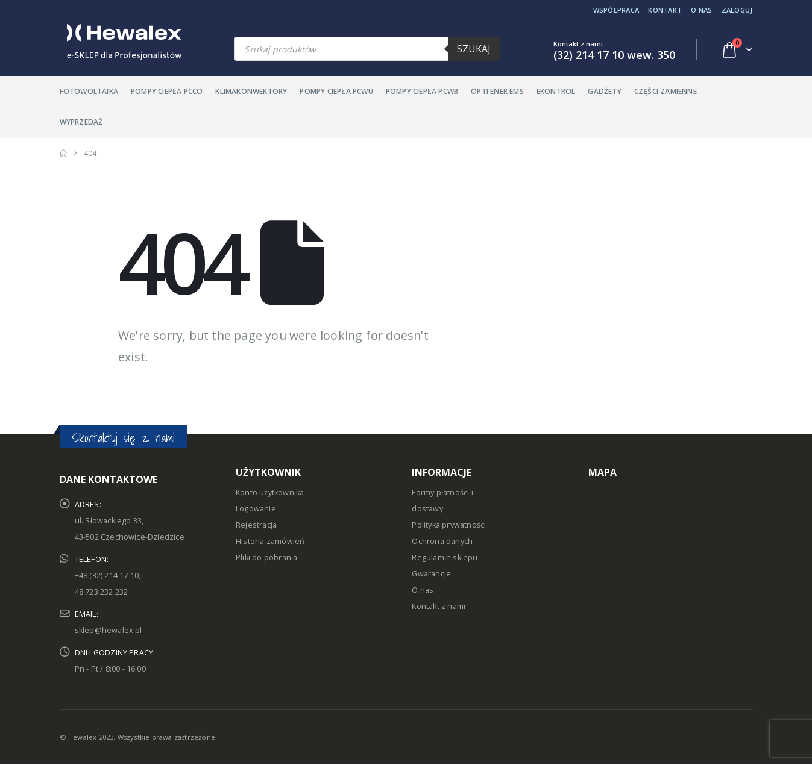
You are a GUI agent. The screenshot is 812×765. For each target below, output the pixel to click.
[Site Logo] (120, 42)
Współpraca (616, 9)
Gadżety (604, 91)
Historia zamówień (270, 541)
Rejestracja (256, 525)
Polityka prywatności (449, 525)
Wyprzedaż (81, 122)
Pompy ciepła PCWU (336, 91)
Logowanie (256, 509)
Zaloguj (737, 9)
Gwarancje (431, 574)
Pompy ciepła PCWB (422, 91)
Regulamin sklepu (444, 557)
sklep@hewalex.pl (108, 630)
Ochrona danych (442, 541)
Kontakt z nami (438, 606)
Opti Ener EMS (497, 91)
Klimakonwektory (251, 91)
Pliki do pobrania (266, 557)
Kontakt (665, 9)
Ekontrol (556, 91)
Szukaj (474, 48)
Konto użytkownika (270, 492)
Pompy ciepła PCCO (167, 91)
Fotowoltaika (89, 91)
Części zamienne (665, 91)
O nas (701, 9)
